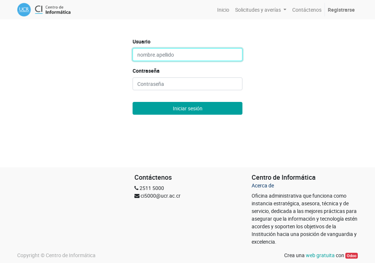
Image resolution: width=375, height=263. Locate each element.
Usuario (142, 41)
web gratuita (320, 255)
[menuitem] (223, 9)
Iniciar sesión (188, 108)
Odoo (351, 255)
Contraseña (146, 70)
